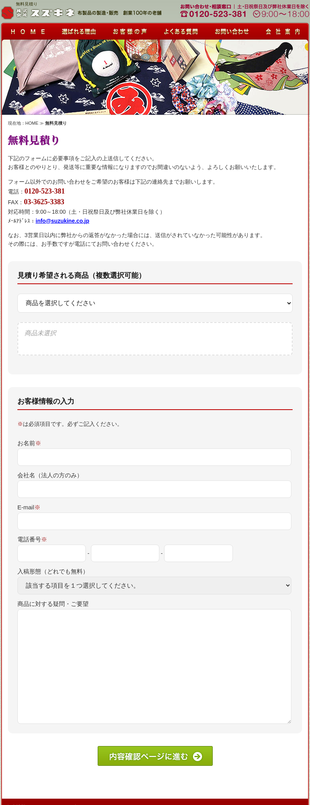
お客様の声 (129, 29)
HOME (31, 123)
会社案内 (283, 29)
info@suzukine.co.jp (62, 221)
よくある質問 (180, 29)
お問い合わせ (232, 29)
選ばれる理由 (78, 29)
